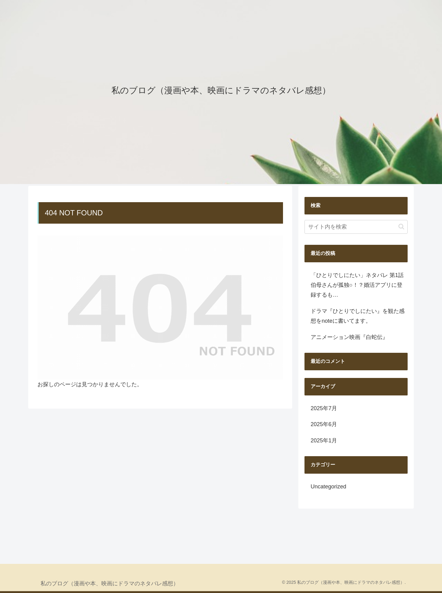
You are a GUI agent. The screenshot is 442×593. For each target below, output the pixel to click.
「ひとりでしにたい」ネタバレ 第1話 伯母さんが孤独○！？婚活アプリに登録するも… (357, 285)
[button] (401, 226)
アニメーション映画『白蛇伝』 (349, 337)
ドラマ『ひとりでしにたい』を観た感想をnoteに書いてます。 (358, 316)
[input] (356, 227)
